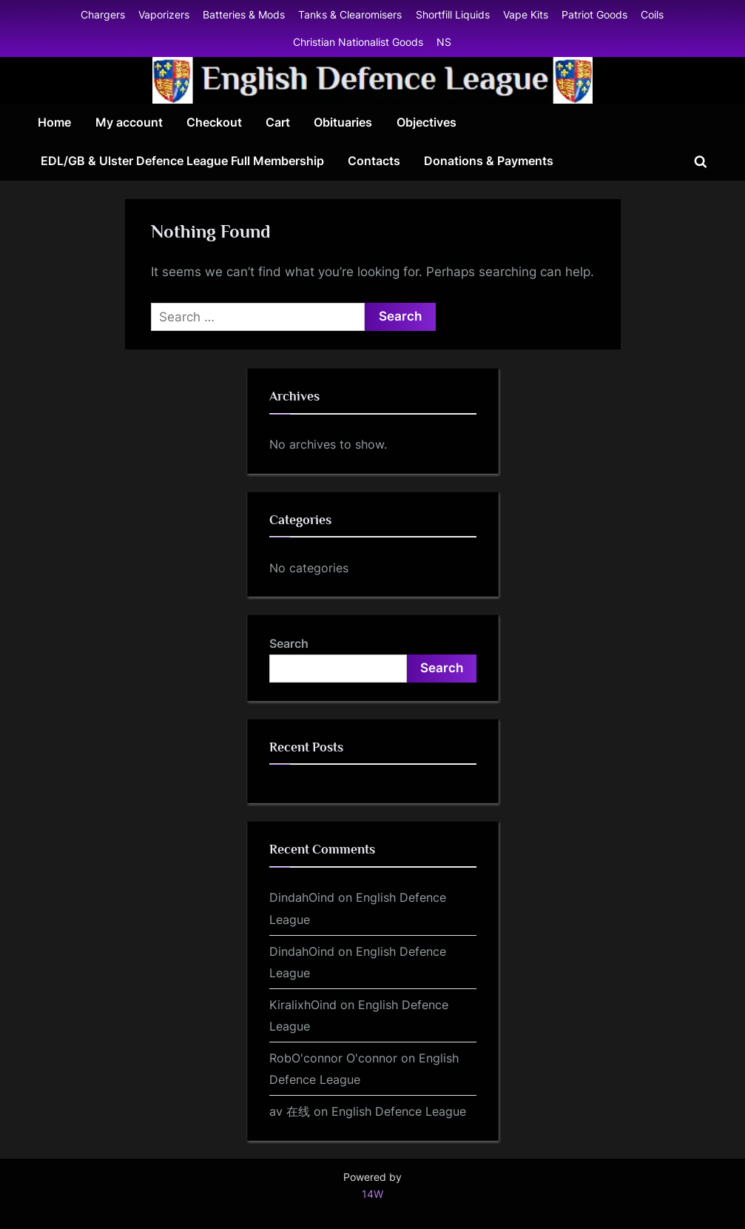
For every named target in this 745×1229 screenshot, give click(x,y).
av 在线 (289, 1111)
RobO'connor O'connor (333, 1058)
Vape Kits (525, 14)
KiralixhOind (303, 1004)
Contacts (374, 160)
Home (54, 122)
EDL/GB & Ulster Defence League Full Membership (182, 160)
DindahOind (301, 897)
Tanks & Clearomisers (350, 14)
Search (289, 643)
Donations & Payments (488, 160)
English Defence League (398, 1111)
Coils (652, 14)
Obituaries (343, 122)
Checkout (214, 122)
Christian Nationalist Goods (358, 42)
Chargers (103, 14)
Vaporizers (163, 14)
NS (443, 42)
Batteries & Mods (244, 14)
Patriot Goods (594, 14)
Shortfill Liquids (453, 14)
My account (129, 122)
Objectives (426, 122)
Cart (278, 122)
